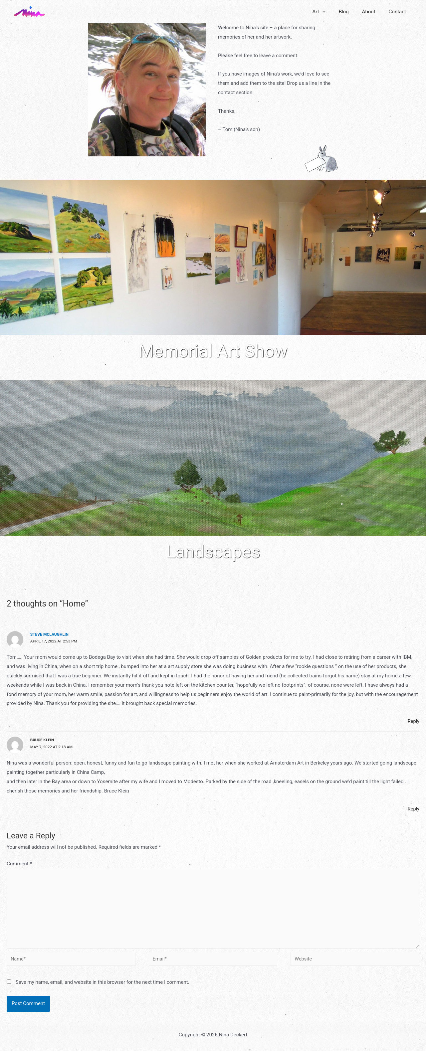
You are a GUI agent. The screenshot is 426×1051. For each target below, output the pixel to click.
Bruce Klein (42, 740)
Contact (399, 12)
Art (330, 11)
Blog (352, 12)
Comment (19, 864)
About (373, 12)
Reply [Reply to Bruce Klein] (413, 809)
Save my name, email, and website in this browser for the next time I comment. (102, 985)
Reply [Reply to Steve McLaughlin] (413, 722)
